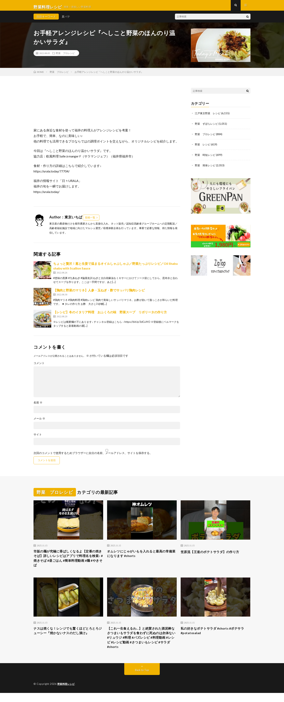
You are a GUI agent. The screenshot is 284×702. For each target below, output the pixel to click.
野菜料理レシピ (66, 693)
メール (39, 421)
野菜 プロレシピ (65, 56)
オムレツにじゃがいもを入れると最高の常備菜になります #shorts (142, 557)
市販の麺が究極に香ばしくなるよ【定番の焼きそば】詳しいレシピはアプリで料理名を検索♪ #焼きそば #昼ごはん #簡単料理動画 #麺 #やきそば (68, 563)
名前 (38, 405)
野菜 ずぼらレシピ (207, 126)
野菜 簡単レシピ (206, 167)
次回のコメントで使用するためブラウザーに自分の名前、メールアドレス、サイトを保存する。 (93, 456)
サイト (38, 437)
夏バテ (66, 19)
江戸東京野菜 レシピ (208, 116)
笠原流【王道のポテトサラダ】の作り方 (213, 555)
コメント (39, 366)
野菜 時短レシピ (206, 157)
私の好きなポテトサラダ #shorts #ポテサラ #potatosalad (214, 637)
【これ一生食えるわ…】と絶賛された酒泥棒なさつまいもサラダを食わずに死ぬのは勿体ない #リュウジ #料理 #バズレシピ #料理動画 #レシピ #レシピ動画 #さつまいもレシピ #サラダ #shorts (142, 645)
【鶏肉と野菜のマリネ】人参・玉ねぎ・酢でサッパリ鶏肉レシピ (99, 293)
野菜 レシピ (203, 147)
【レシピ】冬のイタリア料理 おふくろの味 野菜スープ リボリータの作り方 (110, 315)
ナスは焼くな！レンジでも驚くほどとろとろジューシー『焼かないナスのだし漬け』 (68, 637)
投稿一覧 (90, 220)
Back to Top (142, 679)
